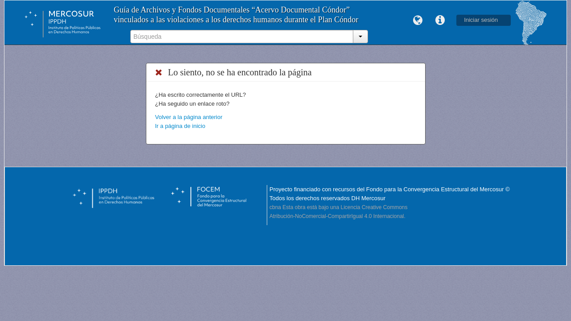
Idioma (417, 20)
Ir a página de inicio (180, 126)
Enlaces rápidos (440, 20)
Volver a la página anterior (189, 117)
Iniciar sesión (481, 19)
